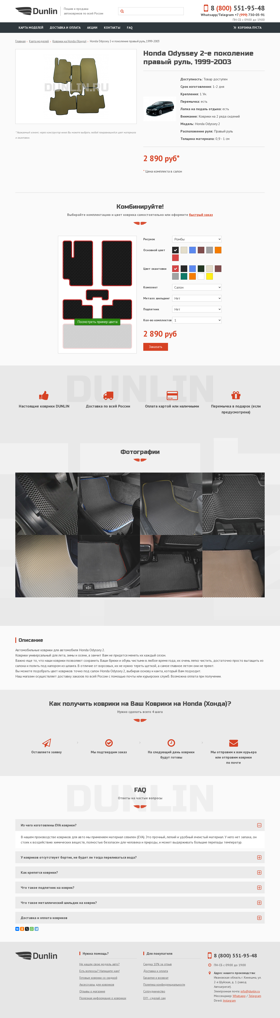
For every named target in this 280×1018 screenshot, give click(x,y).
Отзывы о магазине (92, 991)
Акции (92, 28)
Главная (20, 41)
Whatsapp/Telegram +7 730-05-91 (233, 14)
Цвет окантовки (154, 269)
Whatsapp (239, 996)
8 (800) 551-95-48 (235, 955)
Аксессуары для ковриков (96, 984)
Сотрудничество (154, 991)
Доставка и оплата (65, 28)
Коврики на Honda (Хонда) (69, 41)
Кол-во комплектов (157, 320)
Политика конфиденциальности (164, 984)
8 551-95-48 (232, 8)
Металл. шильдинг (156, 298)
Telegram (254, 996)
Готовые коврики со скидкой (98, 978)
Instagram (229, 1000)
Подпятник (151, 309)
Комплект (150, 287)
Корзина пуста (247, 28)
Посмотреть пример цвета (97, 321)
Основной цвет (154, 250)
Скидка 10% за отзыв (157, 964)
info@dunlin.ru (250, 991)
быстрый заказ (201, 214)
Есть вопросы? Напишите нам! (99, 971)
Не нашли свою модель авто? (99, 964)
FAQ (130, 28)
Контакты (112, 28)
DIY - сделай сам (154, 998)
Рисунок (149, 239)
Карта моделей (31, 28)
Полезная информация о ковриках (102, 998)
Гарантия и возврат (155, 978)
